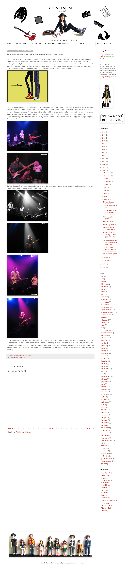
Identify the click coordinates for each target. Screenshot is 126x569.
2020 (104, 135)
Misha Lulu (105, 475)
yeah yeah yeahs (107, 459)
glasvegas (104, 340)
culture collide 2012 (107, 312)
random (104, 389)
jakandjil (104, 495)
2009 (104, 167)
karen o (103, 358)
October (106, 179)
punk (103, 384)
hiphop (103, 348)
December (107, 173)
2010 (104, 164)
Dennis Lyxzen (106, 315)
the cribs (104, 412)
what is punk (105, 453)
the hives (104, 420)
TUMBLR (91, 44)
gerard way (105, 335)
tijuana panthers (106, 430)
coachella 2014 (106, 307)
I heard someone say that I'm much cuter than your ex (110, 235)
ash (102, 279)
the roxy (104, 425)
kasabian (104, 361)
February (107, 257)
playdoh (104, 379)
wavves (103, 448)
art (102, 276)
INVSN (103, 356)
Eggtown (104, 478)
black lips (104, 281)
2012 (104, 158)
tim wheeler (105, 433)
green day (104, 346)
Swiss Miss (105, 503)
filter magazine (106, 330)
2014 (104, 153)
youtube (104, 464)
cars (102, 294)
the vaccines (105, 428)
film (102, 328)
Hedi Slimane (105, 485)
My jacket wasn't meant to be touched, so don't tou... (110, 204)
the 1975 (104, 410)
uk (102, 443)
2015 (104, 150)
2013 (104, 156)
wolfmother (105, 456)
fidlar (103, 325)
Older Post (90, 428)
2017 (104, 144)
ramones (104, 387)
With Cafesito (105, 490)
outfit (103, 374)
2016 (104, 147)
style (103, 397)
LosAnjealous (106, 498)
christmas (104, 297)
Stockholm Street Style (109, 500)
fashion (103, 322)
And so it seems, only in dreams (109, 228)
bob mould (104, 287)
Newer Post (11, 428)
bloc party (104, 284)
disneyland (105, 320)
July (105, 188)
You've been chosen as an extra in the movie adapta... (110, 212)
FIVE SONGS (63, 44)
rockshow (22, 357)
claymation (105, 302)
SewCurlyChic (106, 487)
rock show (104, 392)
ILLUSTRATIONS (35, 44)
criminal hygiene (106, 310)
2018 (104, 141)
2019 (104, 138)
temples (104, 407)
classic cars (105, 299)
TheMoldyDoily (106, 508)
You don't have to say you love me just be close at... (110, 249)
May (105, 193)
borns (103, 292)
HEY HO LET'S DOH (104, 44)
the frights (104, 415)
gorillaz (103, 343)
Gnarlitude (104, 493)
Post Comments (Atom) (24, 432)
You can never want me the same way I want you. (110, 242)
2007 (104, 264)
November (107, 176)
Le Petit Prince (108, 222)
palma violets (105, 376)
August (106, 185)
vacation (104, 446)
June (105, 191)
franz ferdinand (106, 333)
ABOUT (82, 44)
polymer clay (105, 381)
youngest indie (106, 461)
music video (105, 369)
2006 (104, 267)
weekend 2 (105, 451)
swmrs (103, 405)
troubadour (105, 435)
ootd (102, 371)
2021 (104, 132)
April (105, 196)
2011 (104, 161)
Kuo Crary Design (107, 473)
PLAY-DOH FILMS (20, 44)
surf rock (104, 399)
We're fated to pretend (108, 218)
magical (104, 363)
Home (9, 44)
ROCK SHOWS (50, 44)
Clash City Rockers (109, 225)
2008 (104, 170)
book (103, 289)
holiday (103, 351)
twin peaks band (106, 441)
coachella (104, 304)
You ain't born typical (110, 254)
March (106, 199)
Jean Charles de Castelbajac (106, 481)
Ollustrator (66, 563)
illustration (15, 357)
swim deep (105, 402)
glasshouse (105, 338)
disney (103, 317)
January (106, 260)
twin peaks (105, 438)
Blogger (82, 563)
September (108, 182)
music (103, 366)
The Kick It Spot (106, 505)
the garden (105, 417)
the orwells (105, 423)
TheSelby (104, 511)
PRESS (73, 44)
